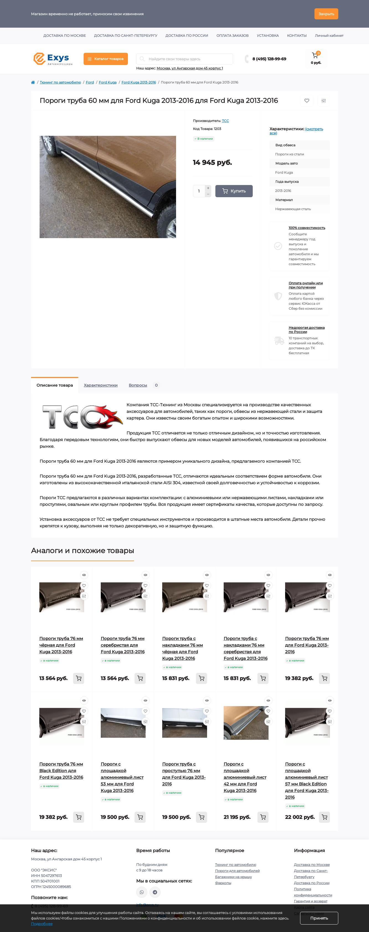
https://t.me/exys (155, 892)
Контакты (297, 35)
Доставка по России (187, 35)
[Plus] (208, 188)
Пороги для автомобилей (237, 871)
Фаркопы (223, 883)
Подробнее (42, 923)
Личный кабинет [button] (329, 35)
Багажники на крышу (233, 877)
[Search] (142, 58)
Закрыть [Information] (326, 14)
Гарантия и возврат (310, 901)
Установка (268, 35)
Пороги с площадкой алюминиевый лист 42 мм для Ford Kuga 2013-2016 (245, 777)
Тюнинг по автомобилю (60, 82)
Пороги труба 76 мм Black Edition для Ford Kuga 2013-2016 (61, 770)
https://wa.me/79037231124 (142, 892)
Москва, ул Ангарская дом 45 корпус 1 (190, 68)
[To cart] (78, 678)
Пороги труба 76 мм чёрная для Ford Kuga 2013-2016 (61, 645)
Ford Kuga (108, 82)
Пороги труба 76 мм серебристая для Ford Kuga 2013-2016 (122, 645)
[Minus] (208, 194)
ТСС (225, 121)
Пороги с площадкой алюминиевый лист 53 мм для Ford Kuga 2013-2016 (122, 777)
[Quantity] (199, 191)
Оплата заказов (232, 35)
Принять (319, 918)
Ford (90, 82)
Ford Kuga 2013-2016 (139, 82)
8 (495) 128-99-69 (269, 58)
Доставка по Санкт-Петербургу (125, 35)
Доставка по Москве (64, 35)
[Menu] (106, 59)
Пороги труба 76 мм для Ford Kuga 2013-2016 (307, 645)
